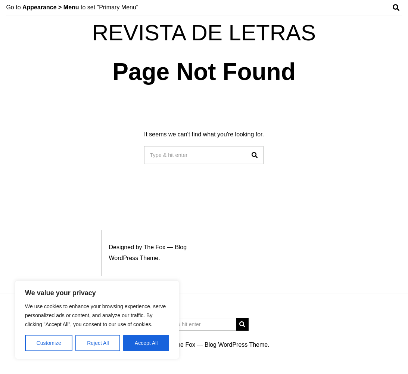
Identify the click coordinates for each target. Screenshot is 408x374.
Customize (49, 343)
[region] (97, 320)
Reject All (98, 343)
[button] (255, 155)
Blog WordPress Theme (236, 344)
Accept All (146, 343)
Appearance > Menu (50, 7)
